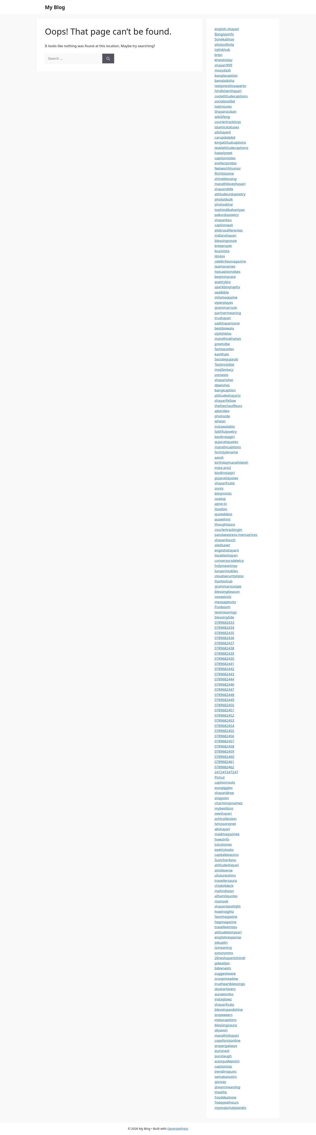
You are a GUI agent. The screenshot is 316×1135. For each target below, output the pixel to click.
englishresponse (228, 937)
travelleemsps (226, 927)
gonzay (220, 1081)
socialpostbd (225, 101)
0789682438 (224, 648)
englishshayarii (227, 550)
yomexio (221, 374)
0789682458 (224, 746)
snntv (219, 488)
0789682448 (224, 694)
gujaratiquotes (226, 441)
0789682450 (224, 705)
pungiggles (224, 787)
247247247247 (226, 772)
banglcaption (225, 390)
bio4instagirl (225, 436)
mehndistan (224, 890)
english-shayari (227, 29)
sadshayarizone (227, 323)
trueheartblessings (230, 983)
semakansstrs (226, 1076)
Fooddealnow (225, 1097)
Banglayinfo (224, 34)
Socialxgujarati (226, 359)
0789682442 (224, 668)
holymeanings (226, 565)
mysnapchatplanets (230, 1107)
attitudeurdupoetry (230, 194)
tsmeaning (223, 947)
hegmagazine (225, 921)
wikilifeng (222, 116)
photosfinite (224, 44)
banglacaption (226, 75)
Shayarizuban (225, 111)
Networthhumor (228, 168)
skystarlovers (225, 988)
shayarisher (224, 379)
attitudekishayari (228, 932)
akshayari (222, 829)
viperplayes (224, 302)
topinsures (223, 106)
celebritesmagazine (230, 261)
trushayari (223, 318)
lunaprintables (226, 571)
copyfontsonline (227, 1040)
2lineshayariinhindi (230, 957)
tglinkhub (222, 49)
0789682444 (224, 679)
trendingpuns (225, 1071)
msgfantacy (224, 369)
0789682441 (224, 663)
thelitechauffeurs (228, 405)
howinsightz (224, 911)
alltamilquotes (226, 896)
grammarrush (226, 307)
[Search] (108, 58)
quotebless (223, 514)
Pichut (220, 777)
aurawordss (224, 994)
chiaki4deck (224, 885)
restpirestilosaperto (230, 85)
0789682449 (224, 699)
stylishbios (223, 333)
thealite (221, 1092)
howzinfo (222, 839)
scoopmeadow (226, 978)
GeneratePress (177, 1128)
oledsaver (222, 545)
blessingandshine (229, 1009)
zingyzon (222, 798)
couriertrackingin (228, 529)
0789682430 (224, 658)
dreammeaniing (227, 1087)
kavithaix (222, 354)
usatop (220, 498)
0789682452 (224, 715)
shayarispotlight (228, 906)
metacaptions (226, 1019)
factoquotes (224, 348)
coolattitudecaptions (231, 96)
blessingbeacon (227, 591)
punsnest (222, 1050)
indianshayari (225, 235)
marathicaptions (228, 447)
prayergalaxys (226, 1045)
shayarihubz (224, 1004)
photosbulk (224, 199)
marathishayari (227, 1035)
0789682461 (224, 761)
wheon (220, 421)
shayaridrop (224, 792)
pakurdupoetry (227, 214)
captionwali (224, 225)
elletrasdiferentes (229, 230)
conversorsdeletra (229, 560)
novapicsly (223, 596)
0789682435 (224, 632)
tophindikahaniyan (230, 209)
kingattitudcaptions (230, 142)
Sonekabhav (224, 39)
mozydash (223, 70)
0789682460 (224, 756)
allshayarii (223, 132)
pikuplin (221, 942)
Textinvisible (224, 364)
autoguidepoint (227, 1061)
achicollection (226, 818)
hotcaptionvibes (227, 271)
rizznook (221, 901)
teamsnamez (225, 266)
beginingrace (225, 276)
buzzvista (222, 251)
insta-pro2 (223, 467)
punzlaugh (223, 1056)
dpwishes (222, 385)
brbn (218, 54)
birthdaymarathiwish (231, 462)
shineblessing (226, 178)
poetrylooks (224, 849)
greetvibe (222, 343)
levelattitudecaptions (231, 147)
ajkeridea (222, 410)
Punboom (222, 607)
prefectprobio (226, 163)
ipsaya (220, 256)
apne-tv (221, 503)
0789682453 (224, 720)
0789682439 (224, 653)
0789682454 (224, 725)
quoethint (223, 519)
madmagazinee (227, 834)
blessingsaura (226, 1025)
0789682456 (224, 736)
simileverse (224, 870)
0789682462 (224, 767)
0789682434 (224, 627)
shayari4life (224, 189)
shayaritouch (225, 540)
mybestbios (224, 808)
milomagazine (226, 297)
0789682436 (224, 638)
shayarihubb (225, 483)
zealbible (222, 292)
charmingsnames (228, 803)
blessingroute (226, 240)
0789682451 (224, 710)
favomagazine (226, 916)
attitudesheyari (227, 865)
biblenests (223, 968)
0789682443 (224, 674)
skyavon (221, 1030)
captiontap (223, 1066)
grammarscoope (228, 586)
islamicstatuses (227, 127)
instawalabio (225, 426)
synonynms (224, 952)
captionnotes (225, 158)
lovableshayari (226, 555)
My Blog (55, 7)
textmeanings (226, 612)
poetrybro (223, 281)
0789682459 (224, 751)
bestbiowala (224, 328)
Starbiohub (224, 581)
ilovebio (221, 509)
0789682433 (224, 622)
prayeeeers (224, 1014)
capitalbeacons (227, 854)
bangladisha (224, 80)
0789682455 (224, 730)
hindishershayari (228, 90)
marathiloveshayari (230, 183)
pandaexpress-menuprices (236, 534)
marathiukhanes (228, 338)
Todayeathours (227, 1102)
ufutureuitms (225, 875)
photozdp (222, 416)
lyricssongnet (225, 823)
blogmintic (223, 493)
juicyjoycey (223, 844)
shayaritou (223, 220)
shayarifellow (225, 400)
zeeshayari (223, 813)
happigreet (223, 152)
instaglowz (223, 999)
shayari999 (223, 65)
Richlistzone (224, 173)
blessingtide (224, 617)
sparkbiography (227, 287)
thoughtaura (225, 524)
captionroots (225, 782)
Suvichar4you (225, 860)
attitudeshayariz (228, 395)
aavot (219, 457)
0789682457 (224, 741)
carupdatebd (225, 137)
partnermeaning (228, 312)
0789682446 (224, 684)
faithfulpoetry (226, 431)
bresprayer (223, 245)
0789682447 (224, 689)
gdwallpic (222, 963)
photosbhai (224, 204)
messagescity (225, 601)
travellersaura (226, 880)
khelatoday (223, 59)
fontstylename (226, 452)
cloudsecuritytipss (229, 576)
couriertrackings (228, 121)
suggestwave (225, 973)
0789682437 (224, 643)
